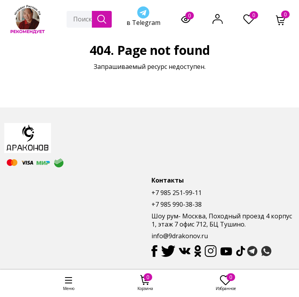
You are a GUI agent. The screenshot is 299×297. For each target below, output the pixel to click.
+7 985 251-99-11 (176, 192)
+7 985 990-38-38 (176, 204)
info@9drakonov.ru (179, 236)
